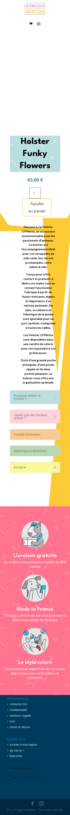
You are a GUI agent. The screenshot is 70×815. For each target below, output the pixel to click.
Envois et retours (20, 727)
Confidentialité (18, 710)
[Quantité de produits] (35, 193)
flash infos (16, 756)
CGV (12, 721)
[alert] (35, 777)
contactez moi (18, 704)
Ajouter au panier (37, 207)
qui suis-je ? (17, 750)
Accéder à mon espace (23, 744)
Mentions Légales (20, 715)
